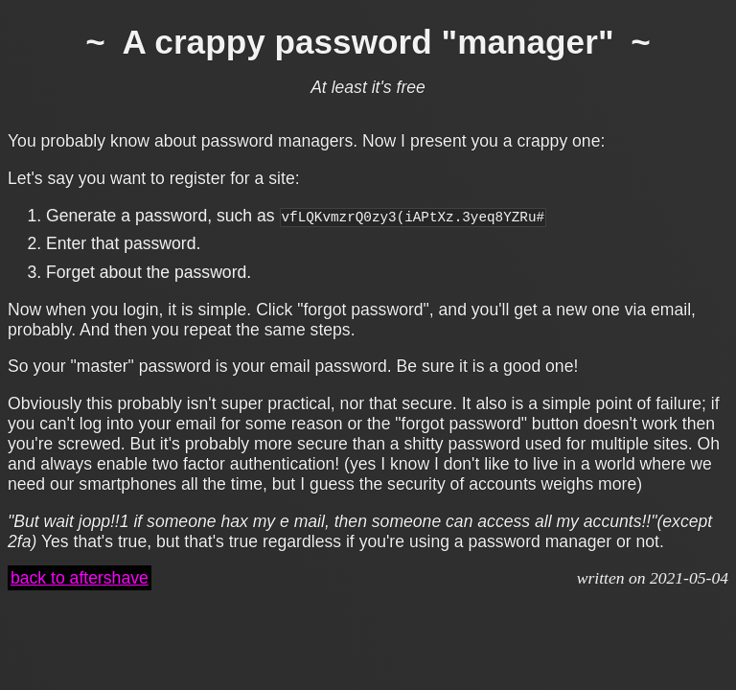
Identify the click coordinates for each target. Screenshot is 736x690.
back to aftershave (80, 577)
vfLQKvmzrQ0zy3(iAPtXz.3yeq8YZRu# (413, 216)
